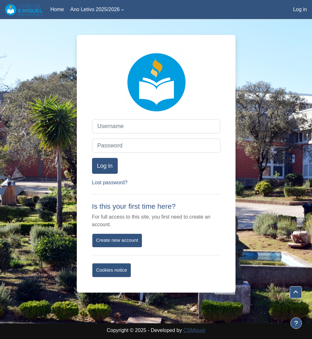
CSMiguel (194, 330)
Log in (300, 9)
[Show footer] (296, 323)
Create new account (117, 240)
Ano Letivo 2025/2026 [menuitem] (95, 9)
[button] (296, 292)
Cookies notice (111, 270)
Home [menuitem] (57, 9)
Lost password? (110, 182)
